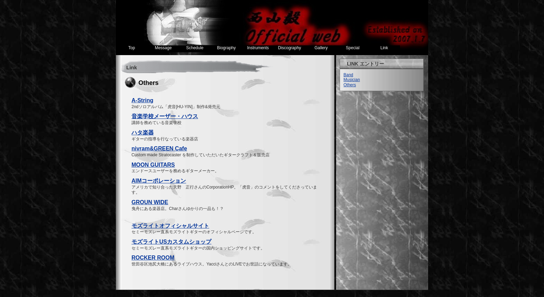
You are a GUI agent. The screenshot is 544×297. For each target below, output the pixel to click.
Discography (289, 47)
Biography (226, 47)
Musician (351, 79)
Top (131, 47)
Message (163, 47)
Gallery (321, 47)
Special (352, 47)
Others (349, 84)
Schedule (194, 47)
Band (348, 74)
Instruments (258, 47)
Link (384, 47)
